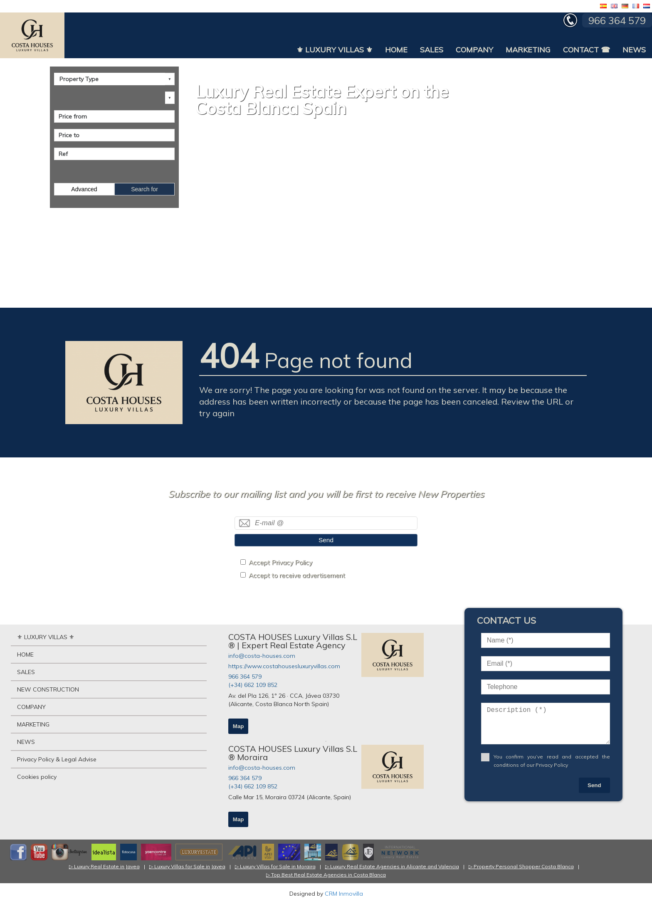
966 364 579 (245, 676)
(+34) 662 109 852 (252, 685)
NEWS (634, 49)
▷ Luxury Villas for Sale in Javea (187, 866)
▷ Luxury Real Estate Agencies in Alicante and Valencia (392, 866)
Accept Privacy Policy (280, 562)
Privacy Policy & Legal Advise (56, 759)
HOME (396, 49)
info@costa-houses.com (261, 655)
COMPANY (474, 49)
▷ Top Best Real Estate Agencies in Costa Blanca (326, 875)
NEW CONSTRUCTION (48, 689)
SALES (431, 49)
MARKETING (528, 49)
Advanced (84, 189)
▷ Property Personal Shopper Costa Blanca (521, 866)
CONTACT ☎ (586, 49)
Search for (144, 189)
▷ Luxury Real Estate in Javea (104, 866)
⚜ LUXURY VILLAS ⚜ (334, 49)
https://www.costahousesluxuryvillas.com (284, 666)
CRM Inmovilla (344, 893)
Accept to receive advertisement (297, 575)
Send (326, 539)
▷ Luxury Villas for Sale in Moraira (275, 866)
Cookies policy (37, 777)
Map (238, 726)
